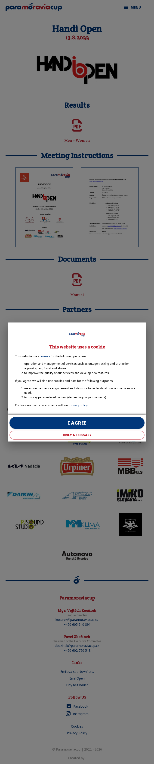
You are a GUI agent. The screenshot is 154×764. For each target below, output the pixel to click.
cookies (45, 356)
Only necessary (77, 435)
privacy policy (79, 405)
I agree (77, 423)
